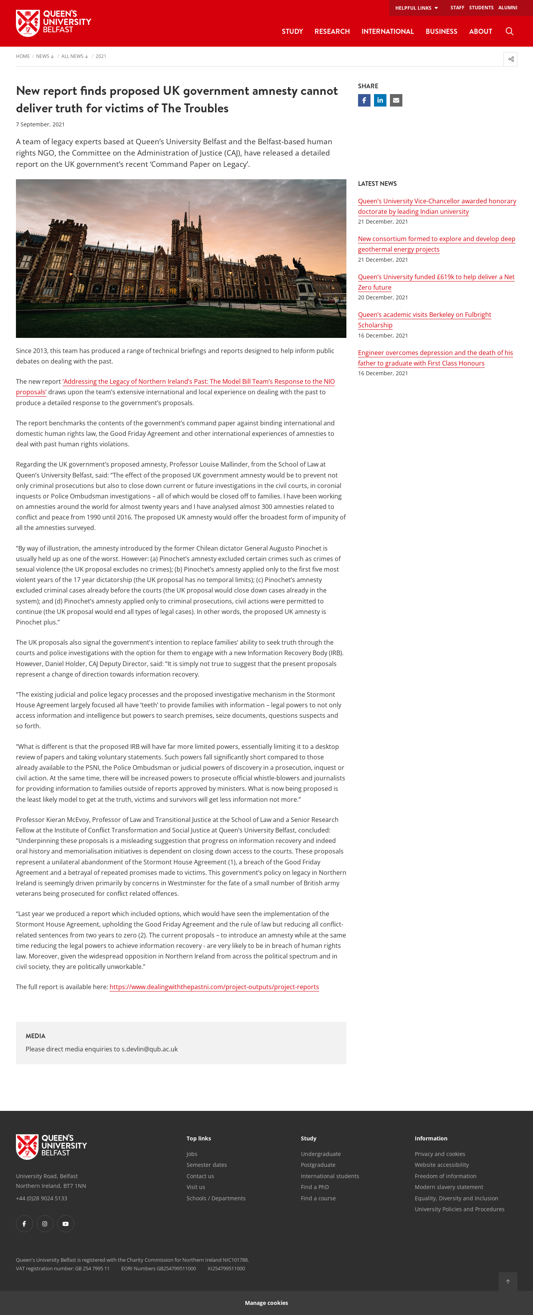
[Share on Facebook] (364, 100)
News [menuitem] (42, 56)
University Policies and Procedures (460, 1209)
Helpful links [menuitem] (413, 8)
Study (308, 1139)
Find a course (318, 1198)
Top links (199, 1139)
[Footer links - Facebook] (24, 1223)
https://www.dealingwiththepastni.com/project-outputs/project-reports (214, 987)
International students (330, 1176)
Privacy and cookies (440, 1154)
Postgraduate (318, 1164)
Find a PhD (315, 1187)
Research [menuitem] (332, 31)
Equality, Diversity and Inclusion (456, 1198)
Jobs (192, 1154)
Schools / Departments (216, 1198)
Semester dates (207, 1164)
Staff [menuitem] (458, 7)
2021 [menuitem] (101, 56)
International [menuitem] (388, 31)
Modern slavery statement (449, 1187)
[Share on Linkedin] (380, 100)
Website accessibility (442, 1164)
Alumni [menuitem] (507, 7)
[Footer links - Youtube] (65, 1223)
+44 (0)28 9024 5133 (41, 1198)
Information (431, 1139)
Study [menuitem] (292, 31)
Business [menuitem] (442, 31)
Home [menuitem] (23, 56)
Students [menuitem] (481, 7)
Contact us (200, 1176)
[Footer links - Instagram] (45, 1223)
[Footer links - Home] (51, 1147)
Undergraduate (321, 1154)
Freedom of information (446, 1176)
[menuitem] (509, 31)
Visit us (196, 1187)
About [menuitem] (480, 31)
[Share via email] (396, 100)
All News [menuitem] (72, 56)
